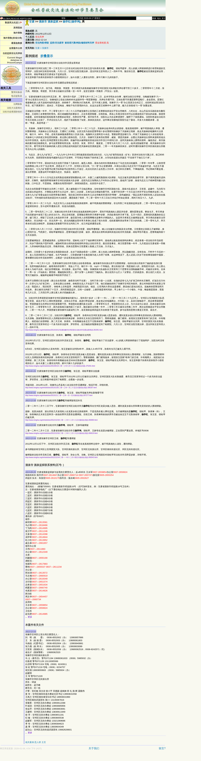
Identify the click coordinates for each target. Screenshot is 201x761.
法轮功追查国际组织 (12, 111)
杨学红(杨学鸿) (71, 21)
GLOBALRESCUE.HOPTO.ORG (16, 19)
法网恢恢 (17, 104)
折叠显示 (46, 56)
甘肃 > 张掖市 (42, 48)
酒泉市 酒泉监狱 (48, 21)
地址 (159, 18)
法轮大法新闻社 (14, 108)
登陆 (63, 18)
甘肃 (31, 21)
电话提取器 (16, 96)
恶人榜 (37, 742)
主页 (44, 742)
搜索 (154, 18)
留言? (162, 748)
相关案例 (29, 742)
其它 (164, 18)
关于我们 (94, 748)
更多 (30, 617)
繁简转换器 (16, 92)
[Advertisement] (71, 757)
